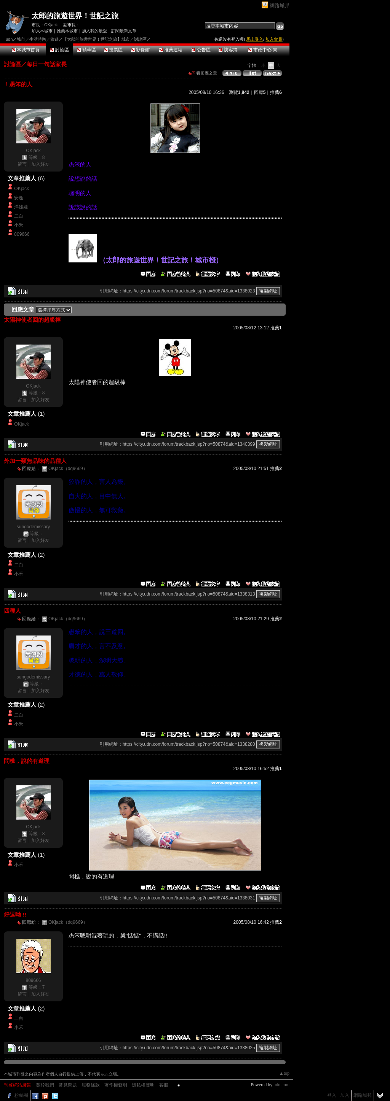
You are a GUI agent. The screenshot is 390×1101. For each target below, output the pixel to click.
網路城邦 (279, 5)
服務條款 (91, 1085)
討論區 (59, 49)
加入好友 (40, 164)
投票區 (113, 49)
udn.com (281, 1084)
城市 (21, 39)
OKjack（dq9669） (68, 468)
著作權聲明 (115, 1085)
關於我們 (45, 1085)
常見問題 (68, 1085)
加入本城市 (42, 31)
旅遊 (54, 39)
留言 (22, 164)
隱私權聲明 (143, 1085)
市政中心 (262, 49)
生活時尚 (37, 39)
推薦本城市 (67, 31)
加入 (344, 1095)
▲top (284, 1073)
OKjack (51, 24)
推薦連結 (170, 49)
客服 (163, 1085)
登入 (331, 1095)
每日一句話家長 (47, 64)
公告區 (201, 49)
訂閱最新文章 (123, 31)
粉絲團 (21, 1095)
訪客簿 (228, 49)
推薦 (276, 92)
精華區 (86, 49)
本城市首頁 (26, 49)
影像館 (140, 49)
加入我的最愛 (94, 31)
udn (9, 39)
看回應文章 (203, 73)
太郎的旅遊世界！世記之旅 (75, 16)
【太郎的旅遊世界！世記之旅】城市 (96, 39)
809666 (21, 234)
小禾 (18, 225)
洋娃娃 (21, 207)
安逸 (18, 197)
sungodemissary (33, 526)
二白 (18, 216)
